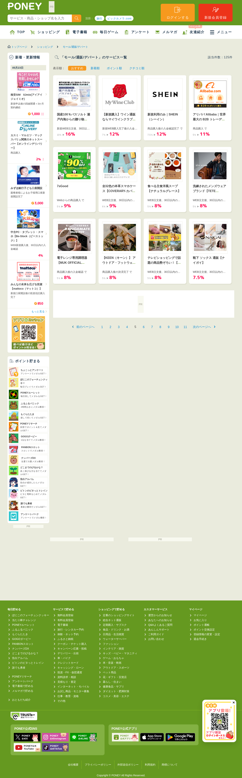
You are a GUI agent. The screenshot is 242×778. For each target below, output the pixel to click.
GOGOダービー (21, 638)
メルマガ (166, 32)
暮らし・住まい (112, 681)
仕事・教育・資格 (68, 696)
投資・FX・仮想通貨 (69, 672)
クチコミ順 (136, 68)
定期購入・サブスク (115, 624)
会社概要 (73, 764)
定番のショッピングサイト (119, 615)
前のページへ (85, 326)
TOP (17, 32)
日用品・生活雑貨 (113, 634)
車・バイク (64, 658)
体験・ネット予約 (68, 634)
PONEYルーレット (23, 624)
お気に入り (200, 620)
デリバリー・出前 (68, 653)
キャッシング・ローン (70, 667)
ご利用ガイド (156, 634)
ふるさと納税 (65, 638)
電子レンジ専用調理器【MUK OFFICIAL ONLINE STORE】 (72, 262)
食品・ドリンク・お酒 (116, 629)
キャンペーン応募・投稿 (72, 648)
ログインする (178, 12)
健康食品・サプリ (113, 686)
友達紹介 (193, 30)
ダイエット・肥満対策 (116, 691)
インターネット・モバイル (73, 686)
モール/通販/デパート (75, 46)
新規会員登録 (215, 12)
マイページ (200, 615)
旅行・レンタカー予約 (70, 629)
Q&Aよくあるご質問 (160, 624)
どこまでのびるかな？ (25, 653)
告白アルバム (20, 658)
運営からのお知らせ (160, 615)
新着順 (95, 68)
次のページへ (202, 326)
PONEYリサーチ (22, 676)
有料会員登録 (65, 620)
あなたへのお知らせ (160, 620)
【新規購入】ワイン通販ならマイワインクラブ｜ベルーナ (119, 119)
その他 (61, 700)
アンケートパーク (22, 681)
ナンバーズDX (20, 648)
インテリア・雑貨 (113, 648)
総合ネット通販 (112, 620)
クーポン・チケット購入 (72, 643)
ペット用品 (109, 672)
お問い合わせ (156, 638)
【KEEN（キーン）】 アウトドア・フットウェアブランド (119, 262)
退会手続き (200, 638)
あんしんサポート (158, 629)
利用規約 (150, 764)
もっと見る (38, 311)
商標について (170, 764)
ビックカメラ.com (119, 18)
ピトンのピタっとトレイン (28, 662)
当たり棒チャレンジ (24, 620)
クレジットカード (68, 662)
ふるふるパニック (22, 629)
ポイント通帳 (201, 624)
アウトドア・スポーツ (116, 667)
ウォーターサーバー (115, 638)
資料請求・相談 (66, 677)
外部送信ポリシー (128, 764)
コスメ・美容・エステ (116, 696)
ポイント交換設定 (204, 629)
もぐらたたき (20, 634)
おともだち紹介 (21, 699)
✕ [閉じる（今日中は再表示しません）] (233, 702)
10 (177, 327)
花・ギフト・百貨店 (115, 677)
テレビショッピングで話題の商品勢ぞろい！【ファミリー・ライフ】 (164, 262)
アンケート (137, 32)
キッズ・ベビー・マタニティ (120, 653)
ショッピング (45, 32)
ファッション (111, 643)
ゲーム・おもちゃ (113, 658)
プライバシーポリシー (98, 764)
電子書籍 (76, 32)
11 (185, 327)
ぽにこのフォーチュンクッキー (30, 615)
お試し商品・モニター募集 (73, 691)
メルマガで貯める (22, 690)
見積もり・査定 (66, 681)
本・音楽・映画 (112, 662)
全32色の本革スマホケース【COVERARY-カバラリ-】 (119, 191)
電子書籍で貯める (22, 685)
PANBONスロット (23, 643)
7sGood (62, 186)
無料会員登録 (65, 615)
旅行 (99, 18)
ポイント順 (114, 68)
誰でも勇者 (18, 667)
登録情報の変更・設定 (207, 634)
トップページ (19, 46)
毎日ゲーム (106, 32)
